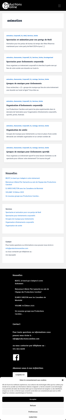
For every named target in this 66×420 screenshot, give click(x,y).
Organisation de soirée (16, 130)
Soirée (36, 35)
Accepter (33, 399)
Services (30, 35)
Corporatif (17, 35)
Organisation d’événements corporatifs (24, 105)
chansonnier (18, 57)
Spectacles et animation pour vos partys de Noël (29, 39)
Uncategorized (48, 57)
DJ (22, 35)
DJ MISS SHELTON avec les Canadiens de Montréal (24, 188)
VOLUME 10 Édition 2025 (15, 192)
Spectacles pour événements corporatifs (25, 61)
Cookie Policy (33, 417)
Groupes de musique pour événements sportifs (27, 151)
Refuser (33, 406)
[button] (62, 380)
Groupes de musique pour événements (24, 83)
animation (9, 35)
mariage (35, 79)
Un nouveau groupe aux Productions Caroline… (23, 196)
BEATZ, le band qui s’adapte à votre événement (23, 178)
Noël (25, 35)
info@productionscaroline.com (17, 248)
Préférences (33, 412)
